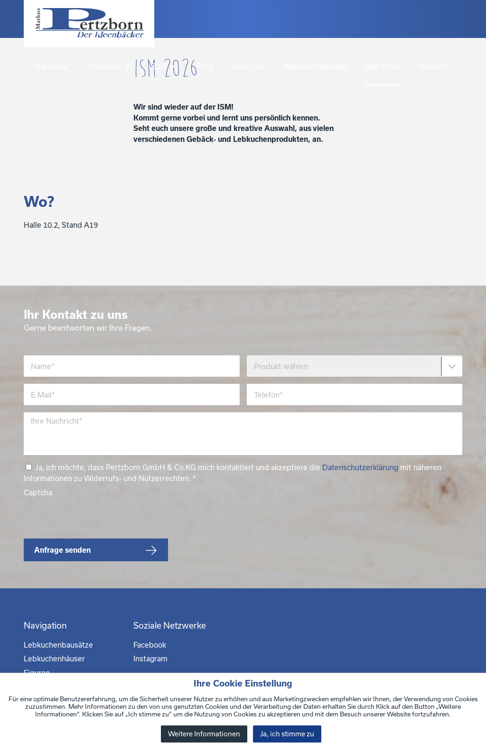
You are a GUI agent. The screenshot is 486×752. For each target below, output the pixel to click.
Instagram (150, 658)
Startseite (50, 66)
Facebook (149, 645)
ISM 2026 (382, 66)
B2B (164, 66)
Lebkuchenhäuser (54, 658)
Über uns (248, 66)
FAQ (204, 66)
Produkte (109, 66)
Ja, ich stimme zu (287, 734)
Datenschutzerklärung (360, 467)
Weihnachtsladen (314, 66)
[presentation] (96, 516)
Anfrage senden (62, 550)
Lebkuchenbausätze (58, 645)
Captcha (38, 492)
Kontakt (433, 66)
